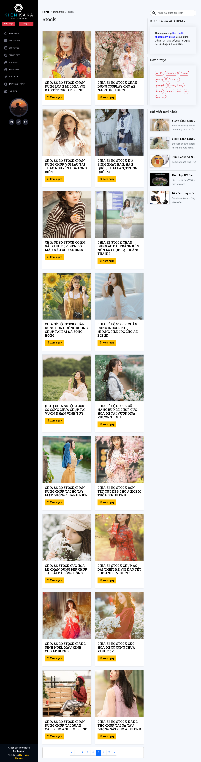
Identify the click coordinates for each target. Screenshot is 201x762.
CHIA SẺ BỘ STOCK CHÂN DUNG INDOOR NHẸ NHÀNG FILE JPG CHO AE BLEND (118, 329)
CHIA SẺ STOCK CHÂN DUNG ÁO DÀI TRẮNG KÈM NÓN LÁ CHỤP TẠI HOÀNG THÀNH (119, 248)
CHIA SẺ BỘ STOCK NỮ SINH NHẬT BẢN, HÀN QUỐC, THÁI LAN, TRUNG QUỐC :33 (117, 166)
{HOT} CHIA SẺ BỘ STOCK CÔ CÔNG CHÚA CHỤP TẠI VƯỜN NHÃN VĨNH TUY (65, 409)
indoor (159, 91)
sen (179, 91)
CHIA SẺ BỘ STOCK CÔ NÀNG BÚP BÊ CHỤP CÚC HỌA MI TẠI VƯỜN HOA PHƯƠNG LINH (117, 411)
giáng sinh (161, 85)
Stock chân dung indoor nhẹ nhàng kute (183, 139)
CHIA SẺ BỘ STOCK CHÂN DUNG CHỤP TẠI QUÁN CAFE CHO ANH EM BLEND (66, 725)
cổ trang (184, 73)
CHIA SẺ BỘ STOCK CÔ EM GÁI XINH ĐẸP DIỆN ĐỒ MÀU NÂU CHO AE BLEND (65, 246)
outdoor (170, 91)
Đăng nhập (8, 24)
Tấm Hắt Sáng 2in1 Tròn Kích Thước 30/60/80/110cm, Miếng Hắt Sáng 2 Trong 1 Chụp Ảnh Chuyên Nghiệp (184, 157)
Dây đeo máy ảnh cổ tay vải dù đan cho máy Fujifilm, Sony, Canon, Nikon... (183, 193)
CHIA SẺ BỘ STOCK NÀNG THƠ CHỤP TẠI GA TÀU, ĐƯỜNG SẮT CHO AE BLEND (119, 725)
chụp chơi (161, 97)
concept (160, 79)
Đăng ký (26, 24)
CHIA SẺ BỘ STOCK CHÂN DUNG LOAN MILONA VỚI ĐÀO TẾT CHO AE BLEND (65, 86)
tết (185, 91)
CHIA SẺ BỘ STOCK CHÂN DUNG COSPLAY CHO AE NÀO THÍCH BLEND (117, 86)
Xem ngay (54, 97)
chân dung (171, 73)
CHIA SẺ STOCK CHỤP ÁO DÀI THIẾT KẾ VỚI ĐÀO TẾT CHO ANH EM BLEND (119, 569)
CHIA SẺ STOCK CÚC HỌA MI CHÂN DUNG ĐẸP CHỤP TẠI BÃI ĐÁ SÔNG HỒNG (66, 569)
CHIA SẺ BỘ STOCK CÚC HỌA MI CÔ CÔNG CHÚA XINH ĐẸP (116, 647)
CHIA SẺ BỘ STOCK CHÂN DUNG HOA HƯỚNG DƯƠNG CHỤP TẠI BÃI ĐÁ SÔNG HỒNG (66, 329)
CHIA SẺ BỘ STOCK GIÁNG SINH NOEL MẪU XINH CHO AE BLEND (65, 647)
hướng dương (176, 85)
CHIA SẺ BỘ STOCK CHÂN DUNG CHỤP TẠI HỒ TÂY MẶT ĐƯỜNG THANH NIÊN (66, 491)
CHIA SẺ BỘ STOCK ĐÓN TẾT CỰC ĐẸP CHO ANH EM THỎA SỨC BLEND (119, 491)
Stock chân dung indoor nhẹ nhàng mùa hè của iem (183, 120)
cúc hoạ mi (173, 79)
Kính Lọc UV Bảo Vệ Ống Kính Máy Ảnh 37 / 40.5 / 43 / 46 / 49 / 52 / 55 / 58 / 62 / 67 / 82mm (184, 175)
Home (45, 11)
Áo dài (159, 73)
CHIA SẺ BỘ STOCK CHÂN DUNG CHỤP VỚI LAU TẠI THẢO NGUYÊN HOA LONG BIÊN (66, 166)
